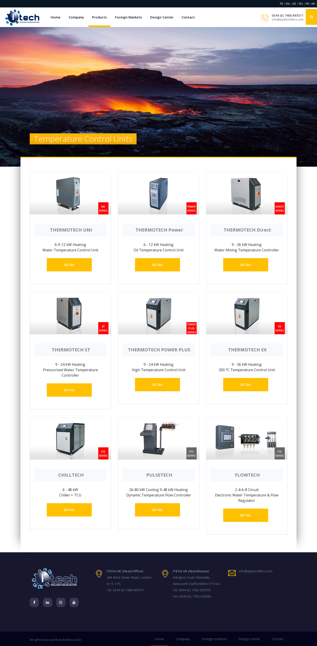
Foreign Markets (128, 17)
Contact (188, 17)
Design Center (161, 17)
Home (56, 17)
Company (76, 17)
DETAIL (69, 265)
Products (99, 17)
